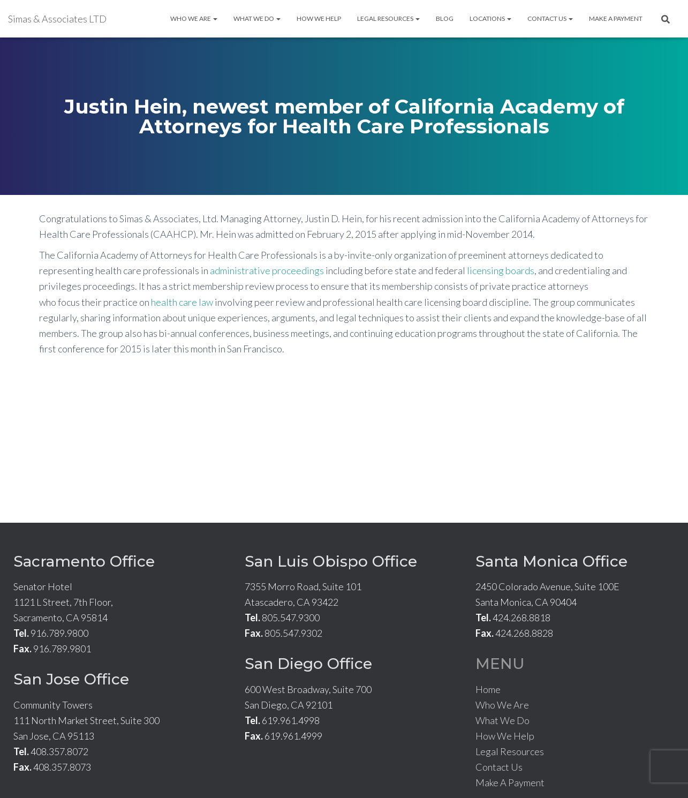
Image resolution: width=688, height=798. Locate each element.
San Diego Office (308, 663)
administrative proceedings (267, 270)
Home (488, 689)
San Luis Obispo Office (331, 561)
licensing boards (500, 270)
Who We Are (193, 18)
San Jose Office (71, 679)
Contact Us (550, 18)
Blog (444, 18)
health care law (182, 302)
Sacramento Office (84, 561)
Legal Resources (388, 18)
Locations (490, 18)
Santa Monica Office (551, 561)
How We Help (319, 18)
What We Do (257, 18)
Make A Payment (615, 18)
